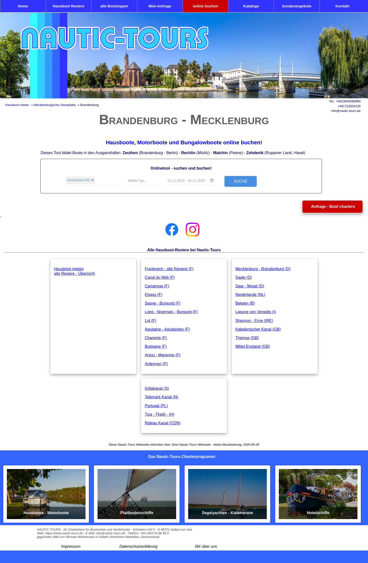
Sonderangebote (296, 6)
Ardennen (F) (156, 364)
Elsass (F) (153, 295)
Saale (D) (243, 277)
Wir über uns (206, 546)
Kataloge (251, 6)
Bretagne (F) (156, 346)
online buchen (205, 6)
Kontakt (342, 6)
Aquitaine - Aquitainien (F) (167, 329)
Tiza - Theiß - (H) (159, 414)
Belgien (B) (245, 303)
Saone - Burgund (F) (163, 303)
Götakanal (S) (157, 388)
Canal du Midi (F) (160, 277)
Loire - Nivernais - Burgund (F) (171, 312)
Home (23, 6)
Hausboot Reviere (68, 6)
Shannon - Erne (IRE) (254, 321)
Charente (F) (156, 338)
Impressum (70, 546)
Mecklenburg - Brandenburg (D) (263, 269)
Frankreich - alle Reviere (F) (169, 269)
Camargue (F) (157, 286)
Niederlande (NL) (250, 295)
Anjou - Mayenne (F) (163, 355)
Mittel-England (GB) (252, 346)
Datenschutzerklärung (138, 546)
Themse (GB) (247, 338)
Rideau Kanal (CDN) (163, 423)
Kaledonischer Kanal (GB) (258, 329)
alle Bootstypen (114, 6)
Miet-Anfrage (159, 6)
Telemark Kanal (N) (161, 397)
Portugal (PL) (156, 406)
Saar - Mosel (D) (249, 286)
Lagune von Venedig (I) (255, 312)
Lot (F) (150, 321)
